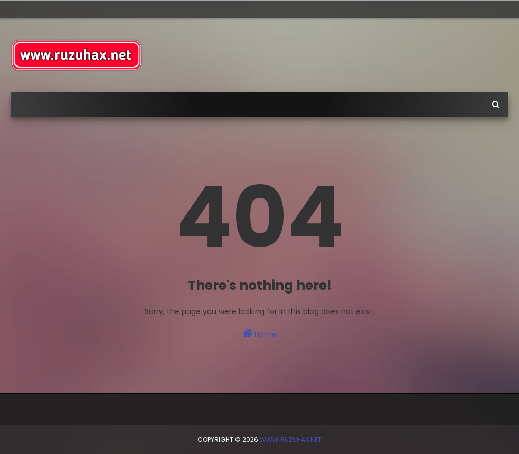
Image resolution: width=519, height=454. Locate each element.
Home (259, 333)
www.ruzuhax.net (291, 439)
